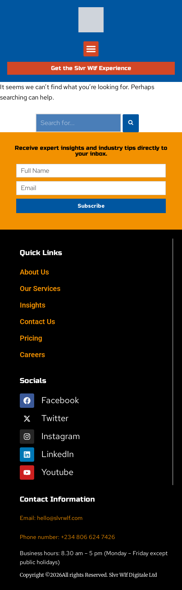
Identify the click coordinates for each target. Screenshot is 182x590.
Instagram (60, 436)
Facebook (60, 400)
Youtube (57, 472)
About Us (34, 272)
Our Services (40, 288)
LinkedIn (57, 454)
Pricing (31, 338)
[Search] (78, 123)
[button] (91, 48)
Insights (32, 305)
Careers (32, 354)
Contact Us (37, 321)
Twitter (54, 418)
